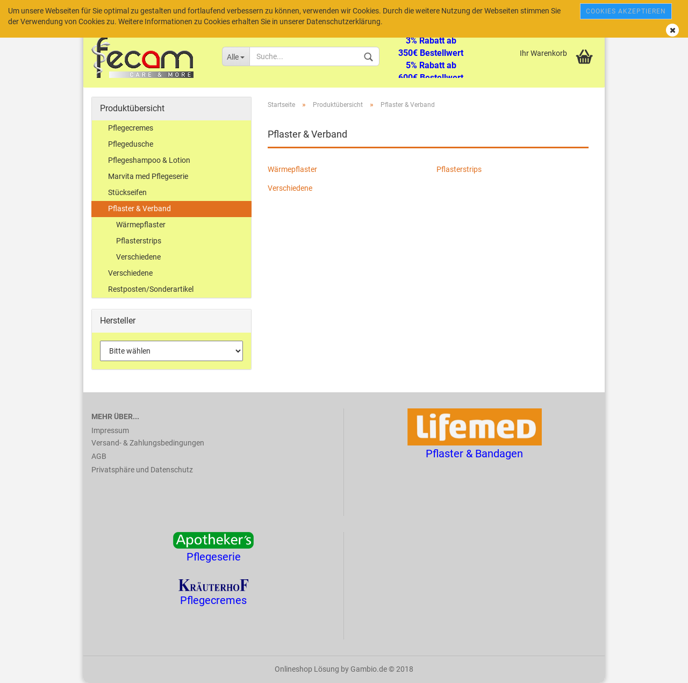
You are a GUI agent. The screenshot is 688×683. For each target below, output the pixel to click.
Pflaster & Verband (139, 208)
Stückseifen (127, 192)
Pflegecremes (130, 128)
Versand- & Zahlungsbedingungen (147, 442)
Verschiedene (290, 188)
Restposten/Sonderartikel (151, 289)
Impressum (110, 430)
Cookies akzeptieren (626, 11)
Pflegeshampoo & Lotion (149, 160)
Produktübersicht (132, 108)
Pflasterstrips (459, 169)
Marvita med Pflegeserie (148, 176)
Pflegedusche (130, 144)
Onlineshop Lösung (307, 669)
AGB (98, 456)
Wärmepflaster (292, 169)
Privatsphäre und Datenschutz (142, 469)
